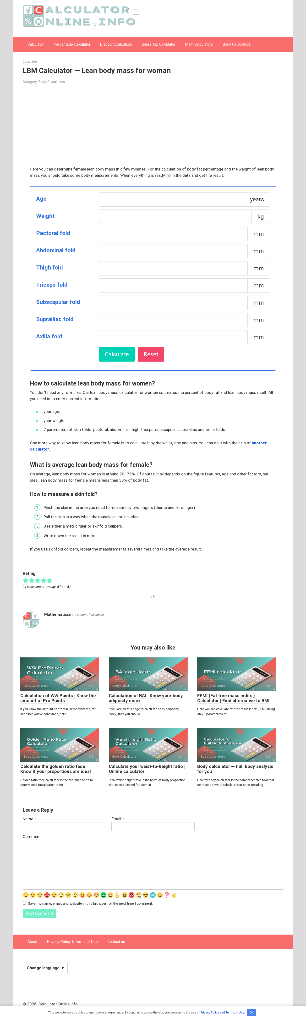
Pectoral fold (53, 233)
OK (252, 1012)
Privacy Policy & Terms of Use (72, 941)
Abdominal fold (56, 250)
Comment (32, 836)
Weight (45, 216)
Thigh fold (49, 267)
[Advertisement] (153, 130)
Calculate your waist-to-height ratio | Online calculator (147, 769)
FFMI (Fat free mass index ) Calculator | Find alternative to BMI (233, 698)
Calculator (35, 44)
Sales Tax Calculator (158, 44)
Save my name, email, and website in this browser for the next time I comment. (90, 903)
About (32, 941)
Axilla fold (49, 336)
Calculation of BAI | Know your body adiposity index (146, 698)
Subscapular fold (58, 302)
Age (41, 198)
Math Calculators (199, 44)
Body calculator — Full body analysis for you (235, 769)
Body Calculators (237, 44)
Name (29, 818)
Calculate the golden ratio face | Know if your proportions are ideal (55, 769)
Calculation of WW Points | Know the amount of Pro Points (58, 698)
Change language (43, 967)
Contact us (116, 941)
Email (117, 818)
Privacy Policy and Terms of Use (222, 1012)
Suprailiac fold (55, 319)
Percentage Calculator (72, 44)
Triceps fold (52, 284)
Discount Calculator (116, 44)
